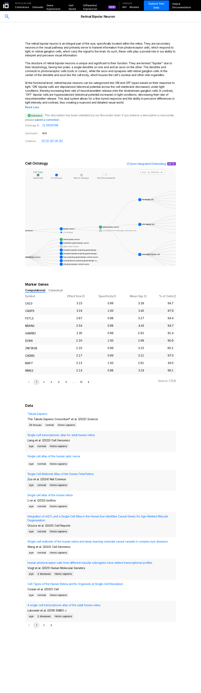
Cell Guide (72, 7)
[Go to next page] (88, 429)
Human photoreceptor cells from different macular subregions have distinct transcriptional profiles (89, 609)
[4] (56, 135)
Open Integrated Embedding (148, 158)
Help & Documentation (181, 5)
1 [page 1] (36, 428)
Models (134, 7)
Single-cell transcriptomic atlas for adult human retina (61, 481)
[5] (61, 135)
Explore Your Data (156, 5)
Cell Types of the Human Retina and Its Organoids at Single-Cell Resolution (75, 630)
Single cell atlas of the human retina (50, 542)
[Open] (162, 167)
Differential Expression (90, 7)
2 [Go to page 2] (44, 428)
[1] (43, 135)
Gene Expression (53, 7)
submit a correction (47, 114)
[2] (47, 135)
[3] (52, 135)
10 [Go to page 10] (81, 428)
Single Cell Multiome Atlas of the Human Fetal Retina (60, 520)
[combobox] (151, 166)
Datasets (37, 7)
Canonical (55, 284)
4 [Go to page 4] (58, 428)
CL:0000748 (50, 119)
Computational (35, 284)
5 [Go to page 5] (66, 428)
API (124, 7)
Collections (22, 7)
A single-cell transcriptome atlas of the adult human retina (63, 652)
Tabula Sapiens (37, 460)
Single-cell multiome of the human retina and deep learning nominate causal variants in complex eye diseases (97, 588)
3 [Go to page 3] (51, 428)
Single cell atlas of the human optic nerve (53, 503)
